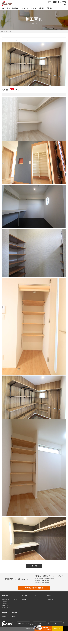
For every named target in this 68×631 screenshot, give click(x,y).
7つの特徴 (4, 601)
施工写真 (15, 8)
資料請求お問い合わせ (47, 628)
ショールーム (24, 8)
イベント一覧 (50, 599)
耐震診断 (41, 8)
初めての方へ (6, 8)
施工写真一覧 (25, 599)
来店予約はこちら (39, 623)
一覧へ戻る (34, 566)
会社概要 (14, 616)
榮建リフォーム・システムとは (9, 599)
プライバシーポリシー (56, 623)
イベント (33, 8)
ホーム (2, 31)
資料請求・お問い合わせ (34, 588)
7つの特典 (4, 603)
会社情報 (49, 8)
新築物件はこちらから (23, 623)
